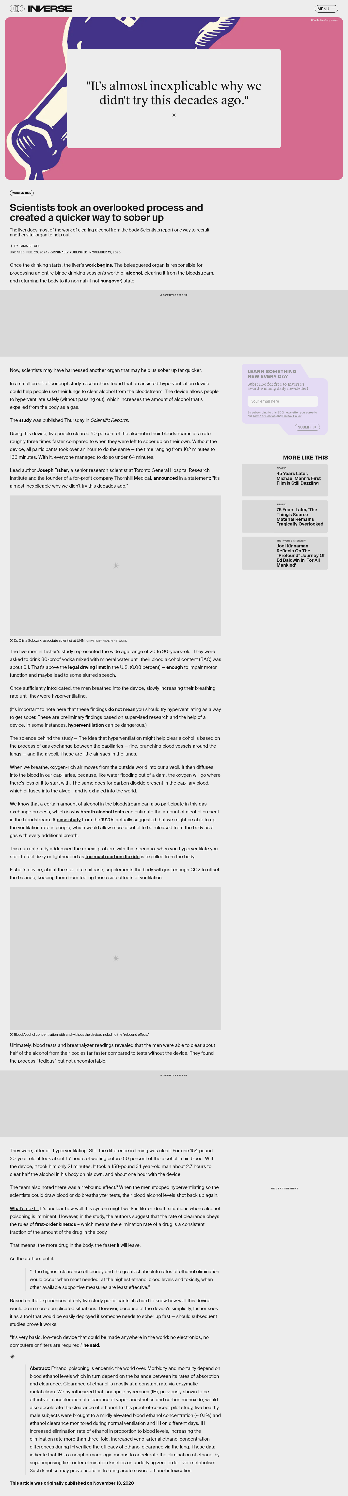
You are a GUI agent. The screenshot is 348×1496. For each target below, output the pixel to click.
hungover (110, 281)
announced (165, 478)
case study (69, 820)
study (25, 420)
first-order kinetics (55, 1224)
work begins (98, 265)
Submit (304, 430)
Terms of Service (264, 419)
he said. (91, 1345)
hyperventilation (86, 725)
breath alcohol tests (102, 812)
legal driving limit (87, 667)
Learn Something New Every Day (272, 376)
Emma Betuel (29, 246)
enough (174, 667)
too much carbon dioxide (112, 857)
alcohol (134, 273)
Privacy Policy (291, 419)
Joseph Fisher (52, 470)
